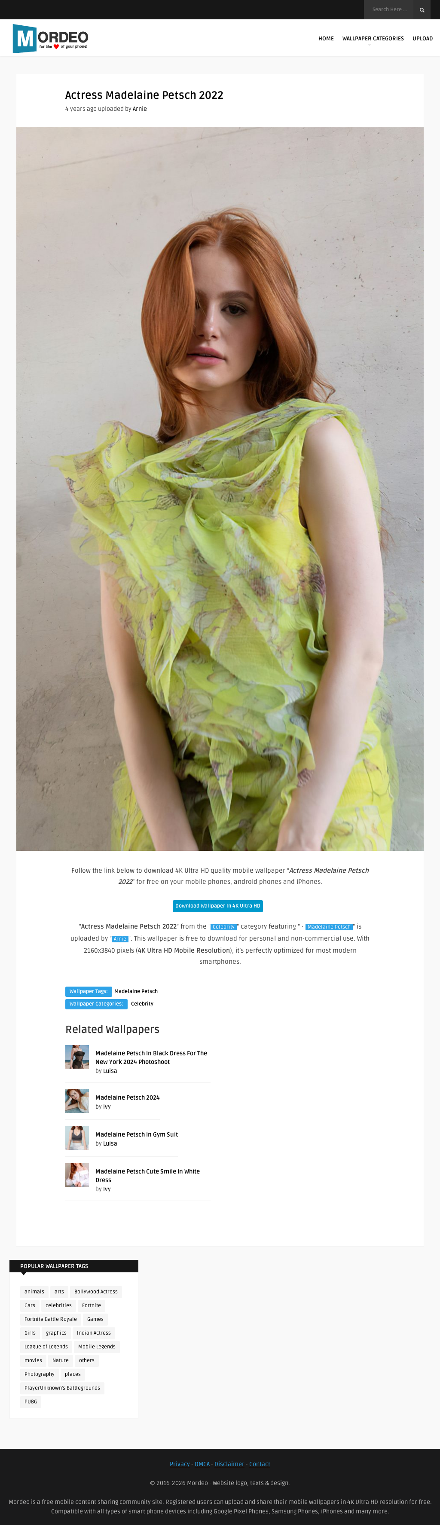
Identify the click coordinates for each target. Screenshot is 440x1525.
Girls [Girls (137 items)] (30, 1333)
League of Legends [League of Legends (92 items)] (46, 1347)
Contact (259, 1464)
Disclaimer (229, 1464)
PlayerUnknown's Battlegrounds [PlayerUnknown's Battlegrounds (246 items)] (62, 1388)
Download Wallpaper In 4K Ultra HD (217, 906)
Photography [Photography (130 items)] (39, 1374)
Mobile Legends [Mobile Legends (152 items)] (97, 1347)
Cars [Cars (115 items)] (29, 1305)
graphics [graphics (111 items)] (56, 1333)
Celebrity (224, 927)
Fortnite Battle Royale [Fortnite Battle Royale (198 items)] (50, 1319)
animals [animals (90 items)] (34, 1292)
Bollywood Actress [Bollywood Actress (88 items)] (96, 1292)
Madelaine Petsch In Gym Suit (136, 1134)
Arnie (140, 109)
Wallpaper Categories (373, 40)
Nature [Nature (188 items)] (60, 1360)
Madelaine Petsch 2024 (127, 1097)
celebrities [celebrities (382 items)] (59, 1305)
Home (326, 38)
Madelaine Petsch (329, 927)
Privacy (180, 1464)
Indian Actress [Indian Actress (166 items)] (94, 1333)
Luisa (110, 1071)
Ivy (107, 1106)
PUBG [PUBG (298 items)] (30, 1402)
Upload (422, 38)
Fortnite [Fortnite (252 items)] (91, 1305)
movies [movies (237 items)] (33, 1360)
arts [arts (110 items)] (59, 1292)
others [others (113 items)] (87, 1360)
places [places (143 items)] (73, 1374)
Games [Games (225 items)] (95, 1319)
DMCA (202, 1464)
